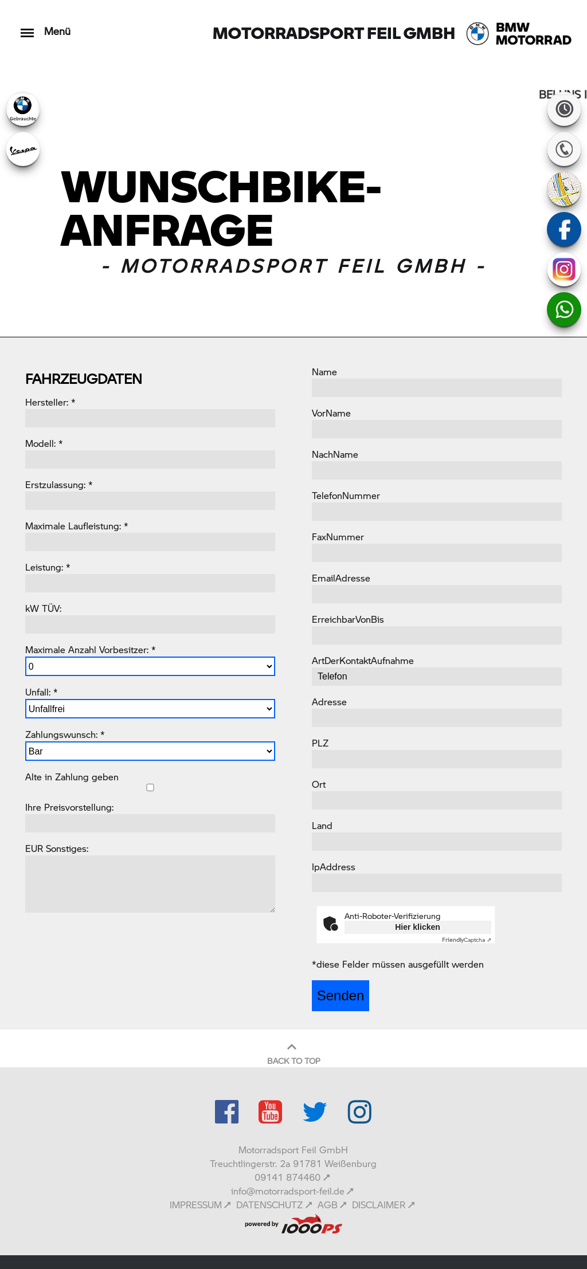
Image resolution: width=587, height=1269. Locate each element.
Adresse (329, 701)
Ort (319, 784)
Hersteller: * (50, 401)
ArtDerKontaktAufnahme (363, 660)
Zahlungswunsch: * (65, 734)
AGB (328, 1204)
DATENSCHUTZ (269, 1204)
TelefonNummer (346, 495)
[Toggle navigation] (27, 27)
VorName (331, 412)
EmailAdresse (341, 577)
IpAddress (333, 866)
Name (324, 371)
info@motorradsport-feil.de (288, 1190)
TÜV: (51, 608)
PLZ (320, 742)
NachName (335, 454)
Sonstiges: (67, 848)
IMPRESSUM (196, 1204)
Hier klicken (417, 927)
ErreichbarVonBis (348, 619)
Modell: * (44, 443)
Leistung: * (48, 566)
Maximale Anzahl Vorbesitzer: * (90, 649)
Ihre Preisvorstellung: (69, 807)
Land (322, 825)
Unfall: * (41, 691)
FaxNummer (338, 536)
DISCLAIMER (378, 1204)
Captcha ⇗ (466, 940)
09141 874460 (287, 1177)
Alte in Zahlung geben (72, 776)
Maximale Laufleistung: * (76, 525)
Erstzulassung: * (59, 484)
